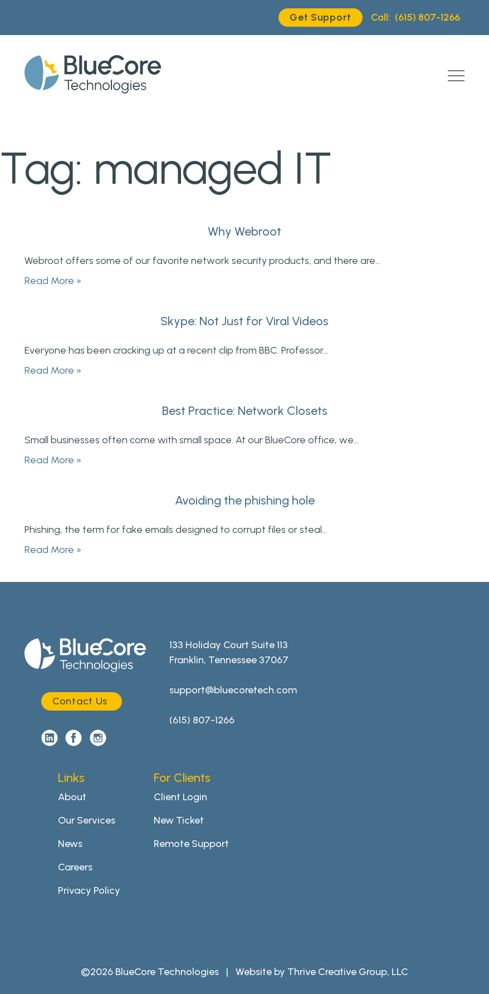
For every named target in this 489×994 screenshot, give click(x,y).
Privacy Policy (89, 890)
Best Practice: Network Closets (244, 410)
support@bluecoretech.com (233, 690)
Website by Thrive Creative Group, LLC (322, 972)
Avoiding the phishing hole (245, 500)
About (72, 797)
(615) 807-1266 (415, 17)
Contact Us (79, 701)
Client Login (180, 797)
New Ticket (179, 820)
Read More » (53, 281)
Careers (75, 867)
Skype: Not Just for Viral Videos (244, 321)
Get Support (320, 17)
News (70, 844)
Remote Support (191, 844)
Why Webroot (244, 231)
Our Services (86, 820)
